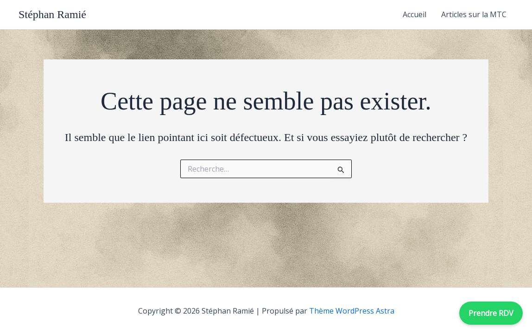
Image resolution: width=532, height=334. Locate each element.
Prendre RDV (491, 313)
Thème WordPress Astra (351, 311)
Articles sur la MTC (474, 14)
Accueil (414, 14)
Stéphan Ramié (52, 14)
